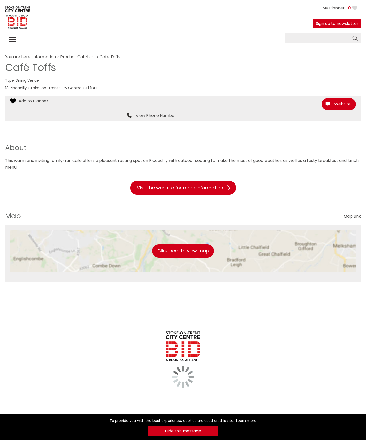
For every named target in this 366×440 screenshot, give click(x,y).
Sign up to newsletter (337, 23)
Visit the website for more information (180, 187)
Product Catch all (77, 57)
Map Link (352, 216)
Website (342, 104)
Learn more (246, 420)
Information (44, 57)
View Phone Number (156, 115)
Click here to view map (183, 251)
